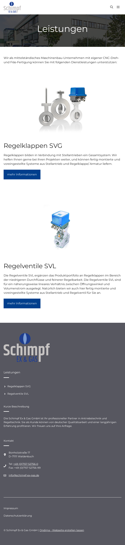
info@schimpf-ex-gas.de (24, 475)
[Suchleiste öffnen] (111, 7)
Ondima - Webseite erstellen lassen (62, 530)
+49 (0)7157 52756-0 (25, 464)
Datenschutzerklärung (18, 515)
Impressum (11, 508)
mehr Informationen (22, 174)
